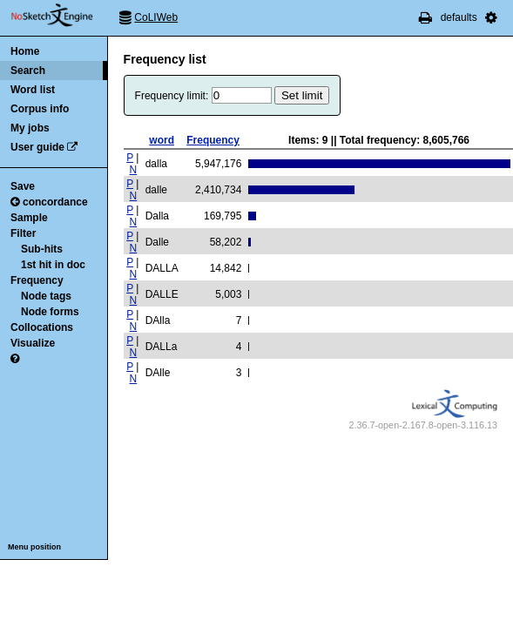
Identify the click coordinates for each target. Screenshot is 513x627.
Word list (32, 90)
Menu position (34, 547)
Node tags (46, 296)
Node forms (50, 312)
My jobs (30, 128)
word (161, 140)
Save (22, 186)
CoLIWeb (156, 17)
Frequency (37, 280)
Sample (29, 218)
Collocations (41, 327)
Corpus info (39, 109)
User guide (37, 147)
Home (24, 51)
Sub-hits (42, 249)
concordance (49, 202)
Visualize (32, 343)
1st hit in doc (53, 265)
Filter (23, 233)
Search (27, 70)
